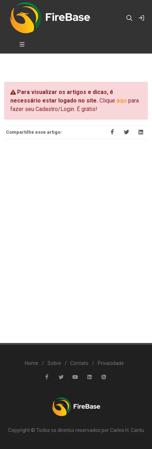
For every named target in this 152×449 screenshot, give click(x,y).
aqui (121, 100)
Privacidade (111, 363)
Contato (79, 363)
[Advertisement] (76, 236)
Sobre (54, 363)
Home (31, 363)
